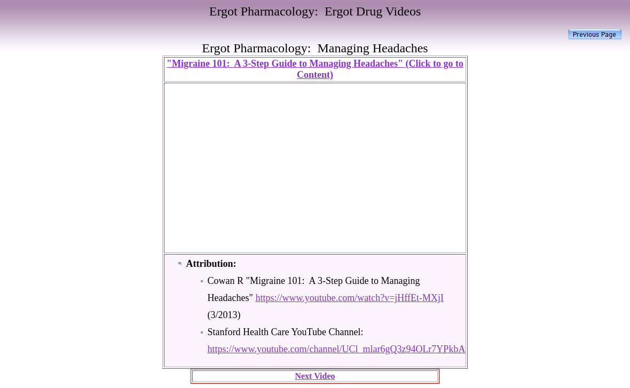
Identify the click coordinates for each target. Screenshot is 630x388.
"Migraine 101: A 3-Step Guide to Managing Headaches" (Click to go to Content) (315, 69)
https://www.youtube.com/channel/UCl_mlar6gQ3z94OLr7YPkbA (337, 349)
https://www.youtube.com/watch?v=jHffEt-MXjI (349, 297)
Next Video (315, 376)
